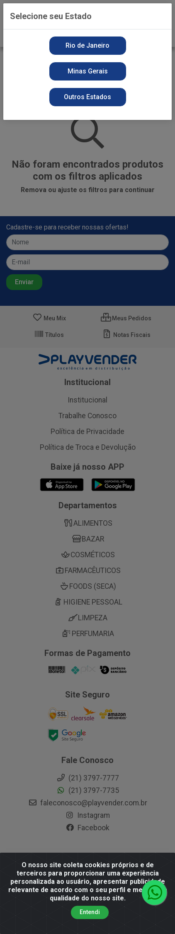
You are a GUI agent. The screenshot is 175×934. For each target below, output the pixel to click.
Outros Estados (87, 97)
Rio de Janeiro (87, 45)
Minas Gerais (88, 71)
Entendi (90, 912)
